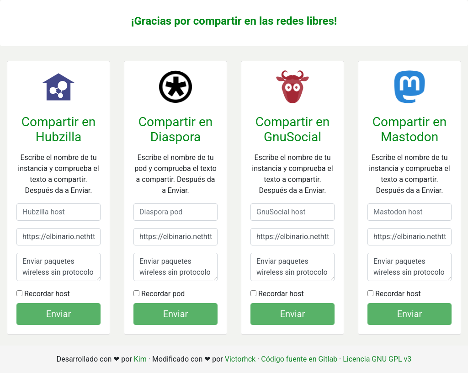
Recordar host (43, 293)
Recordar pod (159, 293)
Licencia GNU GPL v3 (377, 359)
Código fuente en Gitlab (299, 359)
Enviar (58, 314)
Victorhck (240, 359)
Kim (140, 359)
